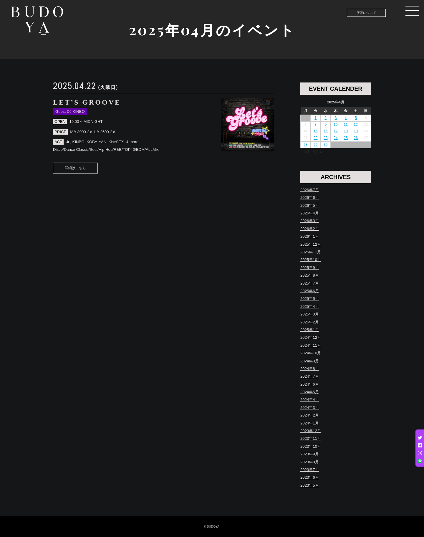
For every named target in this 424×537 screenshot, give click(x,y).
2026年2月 (309, 229)
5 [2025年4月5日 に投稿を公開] (356, 118)
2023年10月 (310, 446)
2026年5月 (309, 205)
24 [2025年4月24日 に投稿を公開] (335, 138)
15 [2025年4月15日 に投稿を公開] (315, 131)
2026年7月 (309, 190)
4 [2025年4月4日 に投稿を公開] (346, 118)
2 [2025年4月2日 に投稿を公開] (326, 118)
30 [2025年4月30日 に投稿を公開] (325, 145)
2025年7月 (309, 283)
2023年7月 (309, 469)
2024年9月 (309, 361)
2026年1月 (309, 236)
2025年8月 (309, 275)
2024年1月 (309, 423)
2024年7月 (309, 376)
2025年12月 (310, 244)
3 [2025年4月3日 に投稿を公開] (336, 118)
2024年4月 (309, 399)
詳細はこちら (75, 168)
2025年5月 (309, 298)
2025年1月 (309, 330)
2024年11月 (310, 345)
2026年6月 (309, 197)
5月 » (317, 152)
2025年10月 (310, 259)
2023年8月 (309, 462)
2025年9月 (309, 267)
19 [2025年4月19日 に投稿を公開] (356, 131)
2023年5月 (309, 485)
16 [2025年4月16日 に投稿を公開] (325, 131)
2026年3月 (309, 221)
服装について (366, 12)
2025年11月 (310, 252)
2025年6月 (309, 291)
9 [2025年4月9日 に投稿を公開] (326, 125)
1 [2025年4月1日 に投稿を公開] (315, 118)
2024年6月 (309, 384)
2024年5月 (309, 392)
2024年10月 (310, 353)
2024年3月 (309, 407)
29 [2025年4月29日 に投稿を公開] (315, 145)
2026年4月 (309, 213)
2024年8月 (309, 368)
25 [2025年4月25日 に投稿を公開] (345, 138)
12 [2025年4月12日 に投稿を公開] (356, 125)
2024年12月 (310, 337)
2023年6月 (309, 477)
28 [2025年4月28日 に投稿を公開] (305, 145)
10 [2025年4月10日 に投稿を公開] (335, 125)
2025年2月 (309, 322)
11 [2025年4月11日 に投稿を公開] (345, 125)
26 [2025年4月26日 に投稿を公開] (356, 138)
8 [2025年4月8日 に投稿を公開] (315, 125)
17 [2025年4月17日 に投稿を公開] (335, 131)
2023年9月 (309, 454)
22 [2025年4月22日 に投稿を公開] (315, 138)
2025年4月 (309, 306)
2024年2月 (309, 415)
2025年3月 (309, 314)
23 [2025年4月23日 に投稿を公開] (325, 138)
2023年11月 (310, 438)
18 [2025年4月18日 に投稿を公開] (345, 131)
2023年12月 (310, 431)
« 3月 (304, 152)
